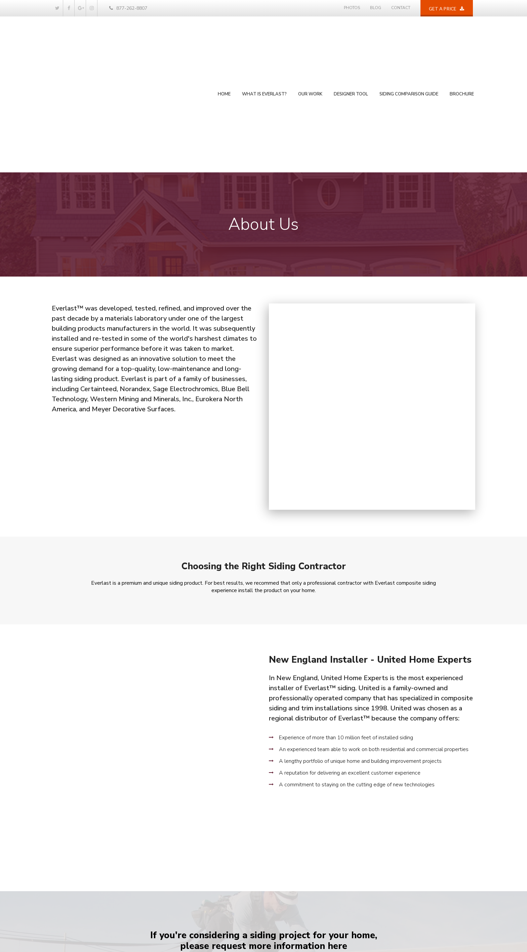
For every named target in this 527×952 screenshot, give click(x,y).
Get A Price (225, 721)
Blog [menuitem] (375, 7)
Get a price (447, 11)
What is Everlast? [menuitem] (264, 48)
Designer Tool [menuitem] (351, 48)
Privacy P (460, 937)
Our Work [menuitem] (310, 48)
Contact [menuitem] (400, 7)
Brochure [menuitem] (462, 48)
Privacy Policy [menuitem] (184, 900)
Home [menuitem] (224, 48)
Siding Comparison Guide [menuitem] (408, 48)
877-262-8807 (128, 8)
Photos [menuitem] (352, 7)
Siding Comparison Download (322, 721)
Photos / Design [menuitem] (187, 845)
